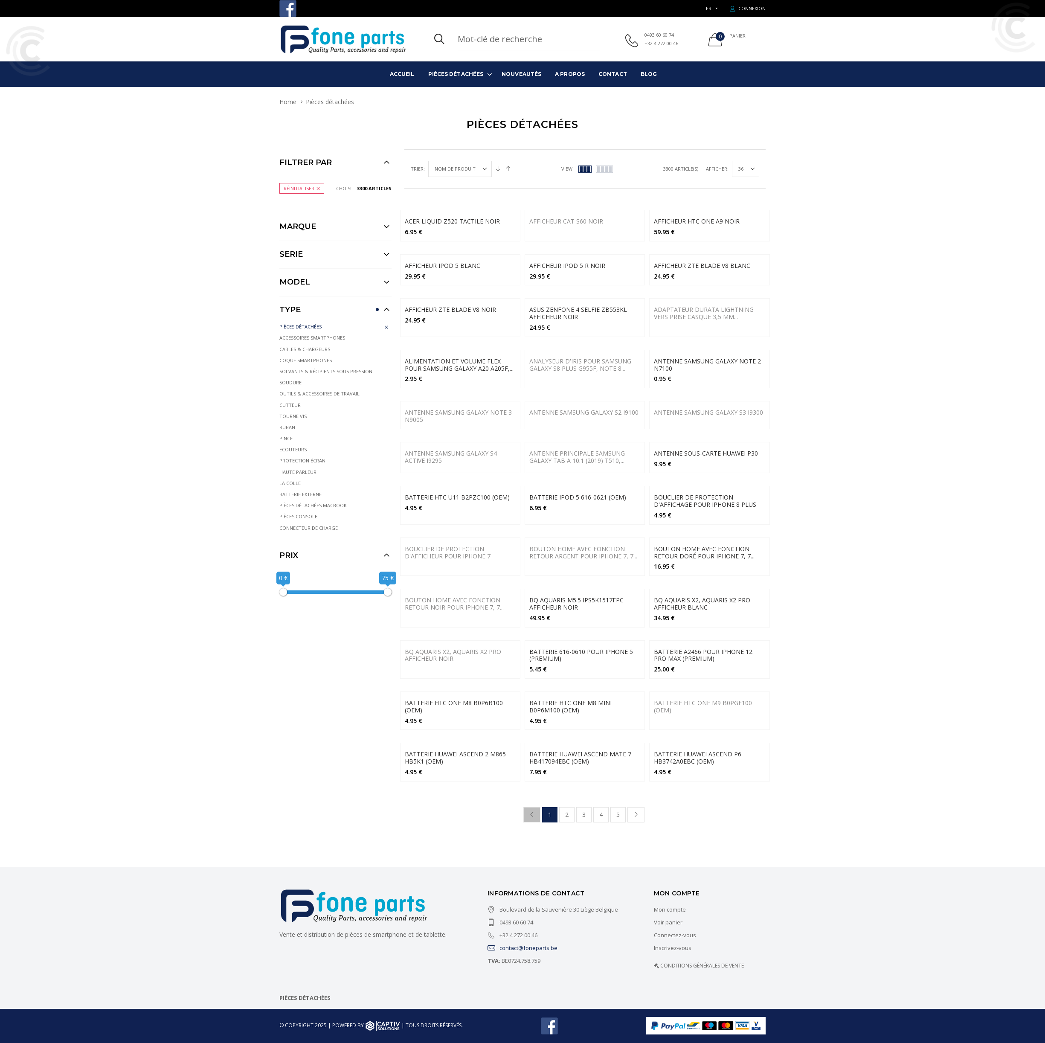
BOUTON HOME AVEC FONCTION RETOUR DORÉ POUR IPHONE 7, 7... (704, 552)
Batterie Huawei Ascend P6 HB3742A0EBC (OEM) (697, 757)
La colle (290, 483)
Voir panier (668, 922)
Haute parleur (297, 472)
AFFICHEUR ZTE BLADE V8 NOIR (450, 309)
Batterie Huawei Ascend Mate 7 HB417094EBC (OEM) (580, 757)
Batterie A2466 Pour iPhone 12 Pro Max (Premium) (703, 655)
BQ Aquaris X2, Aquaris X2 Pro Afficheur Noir (453, 655)
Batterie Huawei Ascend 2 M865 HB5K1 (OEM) (455, 757)
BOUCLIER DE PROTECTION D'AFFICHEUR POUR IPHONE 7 (448, 552)
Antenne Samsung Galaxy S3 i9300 (708, 412)
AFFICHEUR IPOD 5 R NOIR (567, 265)
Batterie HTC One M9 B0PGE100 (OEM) (703, 706)
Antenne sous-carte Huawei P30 (706, 453)
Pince (286, 438)
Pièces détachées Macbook (313, 505)
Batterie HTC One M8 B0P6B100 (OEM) (454, 706)
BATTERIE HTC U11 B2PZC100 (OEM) (457, 497)
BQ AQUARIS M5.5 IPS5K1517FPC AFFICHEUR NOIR (576, 603)
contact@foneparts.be (522, 948)
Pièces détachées (456, 74)
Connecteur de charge (308, 528)
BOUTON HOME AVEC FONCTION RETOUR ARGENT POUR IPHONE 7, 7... (583, 552)
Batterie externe (300, 494)
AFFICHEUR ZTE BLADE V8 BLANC (702, 265)
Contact (612, 74)
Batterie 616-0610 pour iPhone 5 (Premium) (581, 655)
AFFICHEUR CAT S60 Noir (566, 221)
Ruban (287, 427)
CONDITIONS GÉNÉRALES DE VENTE (702, 965)
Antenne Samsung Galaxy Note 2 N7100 (707, 364)
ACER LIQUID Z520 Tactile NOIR (452, 221)
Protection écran (302, 460)
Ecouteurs (293, 449)
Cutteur (290, 405)
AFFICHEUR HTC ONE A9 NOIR (697, 221)
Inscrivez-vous (672, 948)
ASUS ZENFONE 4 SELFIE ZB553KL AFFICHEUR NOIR (578, 313)
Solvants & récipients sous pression (325, 371)
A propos (570, 74)
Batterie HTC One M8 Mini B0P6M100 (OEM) (570, 706)
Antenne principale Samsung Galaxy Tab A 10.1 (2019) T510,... (577, 457)
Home (287, 102)
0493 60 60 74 (659, 35)
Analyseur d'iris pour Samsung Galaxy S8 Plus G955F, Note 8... (580, 364)
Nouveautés (521, 74)
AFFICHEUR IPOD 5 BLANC (442, 265)
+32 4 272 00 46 (661, 43)
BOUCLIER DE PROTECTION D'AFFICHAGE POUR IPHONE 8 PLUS (705, 500)
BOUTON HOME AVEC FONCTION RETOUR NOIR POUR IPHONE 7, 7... (454, 603)
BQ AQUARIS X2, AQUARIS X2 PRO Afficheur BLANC (702, 603)
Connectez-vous (675, 935)
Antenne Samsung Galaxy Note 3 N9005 (458, 416)
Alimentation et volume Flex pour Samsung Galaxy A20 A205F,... (459, 364)
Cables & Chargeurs (304, 349)
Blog (649, 74)
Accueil (402, 74)
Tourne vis (293, 416)
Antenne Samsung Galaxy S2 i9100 (584, 412)
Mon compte (670, 909)
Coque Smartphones (305, 360)
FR (708, 8)
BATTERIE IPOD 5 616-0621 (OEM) (577, 497)
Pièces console (298, 516)
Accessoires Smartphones (312, 337)
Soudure (290, 382)
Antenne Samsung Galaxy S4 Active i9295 (451, 457)
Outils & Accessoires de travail (319, 393)
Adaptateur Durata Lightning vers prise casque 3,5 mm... (704, 313)
